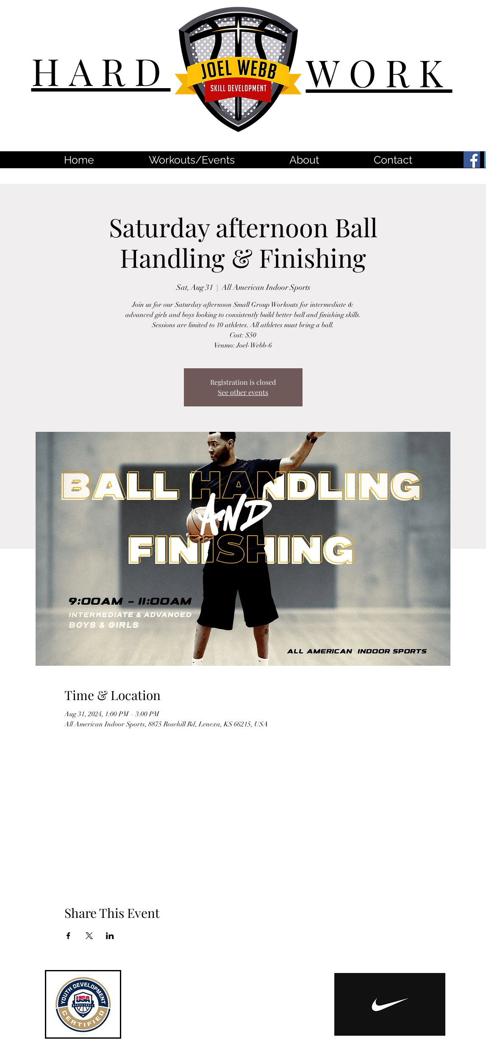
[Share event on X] (89, 935)
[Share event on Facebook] (68, 935)
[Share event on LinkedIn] (110, 935)
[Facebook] (472, 159)
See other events (243, 392)
